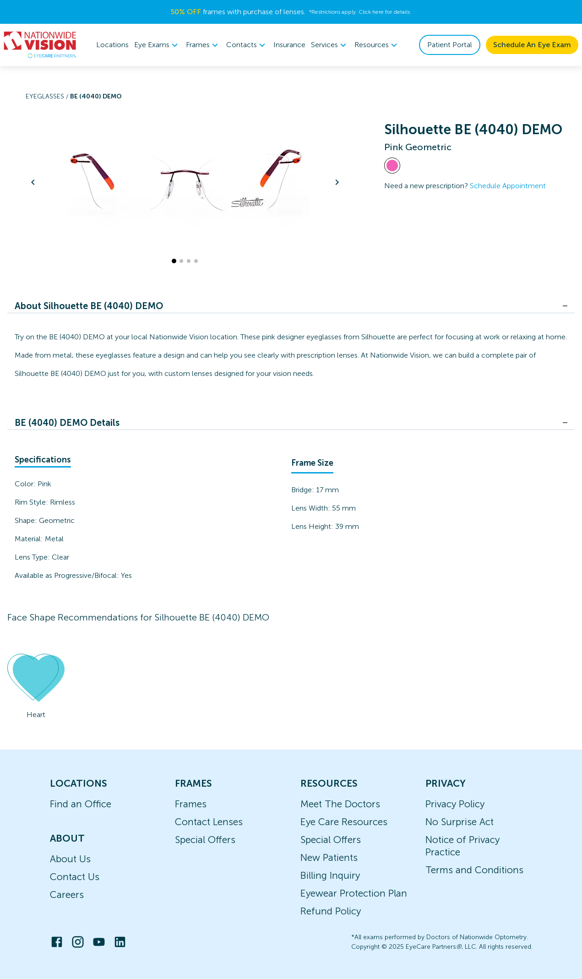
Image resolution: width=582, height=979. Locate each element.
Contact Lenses (209, 821)
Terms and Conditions (474, 870)
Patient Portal (449, 44)
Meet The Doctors (340, 804)
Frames (191, 804)
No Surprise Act (459, 821)
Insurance (289, 44)
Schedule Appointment (508, 185)
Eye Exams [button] (157, 44)
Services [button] (330, 44)
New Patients (329, 857)
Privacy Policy (454, 804)
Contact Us (74, 876)
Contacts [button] (247, 44)
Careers (67, 894)
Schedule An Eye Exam (532, 44)
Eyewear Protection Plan (353, 893)
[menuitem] (157, 45)
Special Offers (205, 839)
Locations (112, 44)
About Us (70, 859)
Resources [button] (377, 44)
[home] (40, 45)
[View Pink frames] (392, 166)
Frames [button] (203, 44)
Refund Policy (330, 911)
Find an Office (80, 804)
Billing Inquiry (330, 875)
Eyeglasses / (48, 96)
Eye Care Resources (343, 821)
